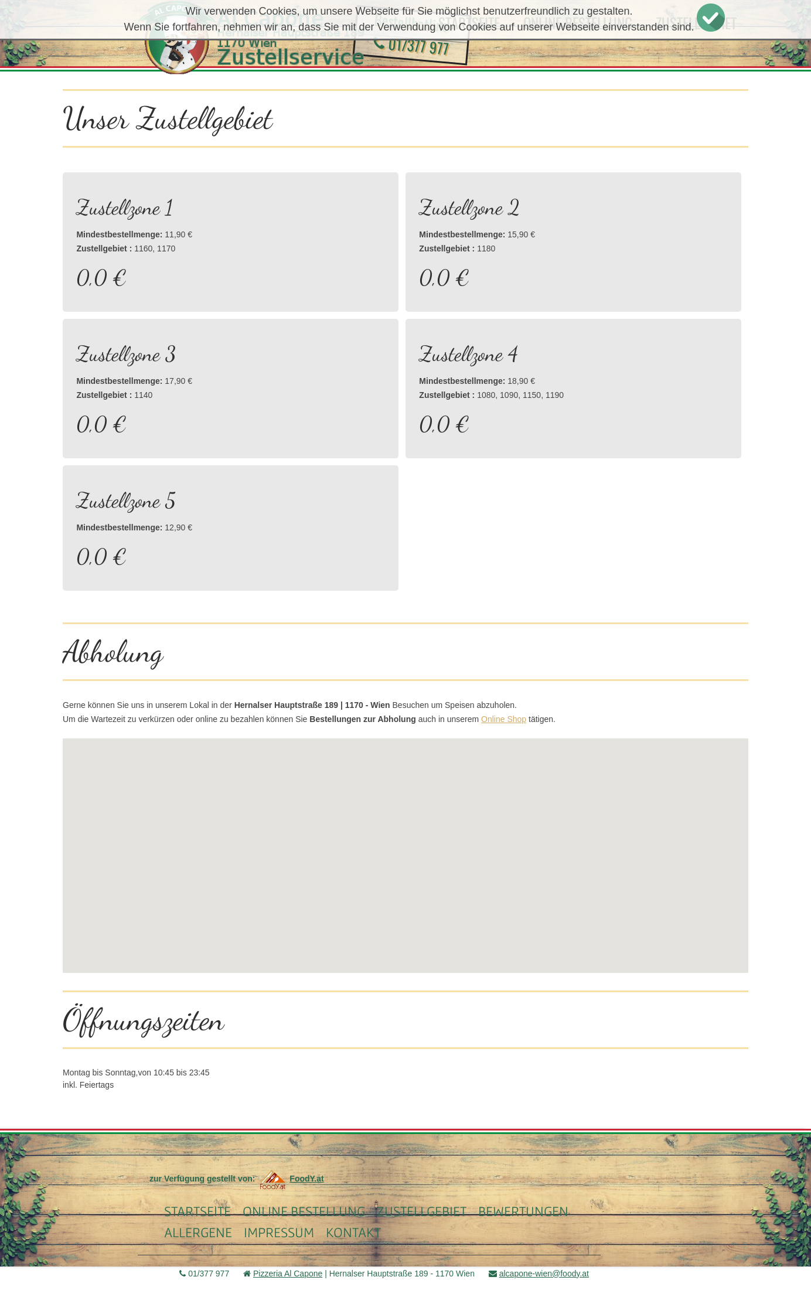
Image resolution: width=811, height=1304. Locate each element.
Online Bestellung (304, 1211)
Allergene (198, 1232)
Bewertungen (523, 1211)
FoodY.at (290, 1178)
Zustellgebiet (421, 1211)
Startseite (197, 1211)
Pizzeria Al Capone (287, 1273)
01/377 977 (411, 45)
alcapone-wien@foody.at (544, 1273)
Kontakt (353, 1232)
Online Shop (503, 719)
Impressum (279, 1232)
